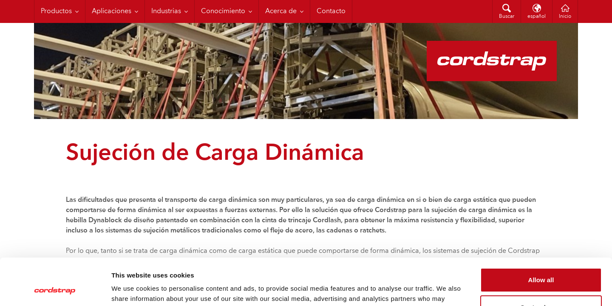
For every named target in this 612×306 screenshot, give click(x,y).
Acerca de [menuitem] (281, 11)
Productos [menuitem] (56, 11)
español (536, 16)
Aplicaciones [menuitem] (111, 11)
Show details (131, 289)
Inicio (565, 16)
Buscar (506, 16)
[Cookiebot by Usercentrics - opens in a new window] (55, 289)
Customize (541, 264)
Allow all (541, 237)
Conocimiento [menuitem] (223, 11)
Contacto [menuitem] (331, 11)
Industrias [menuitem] (166, 11)
